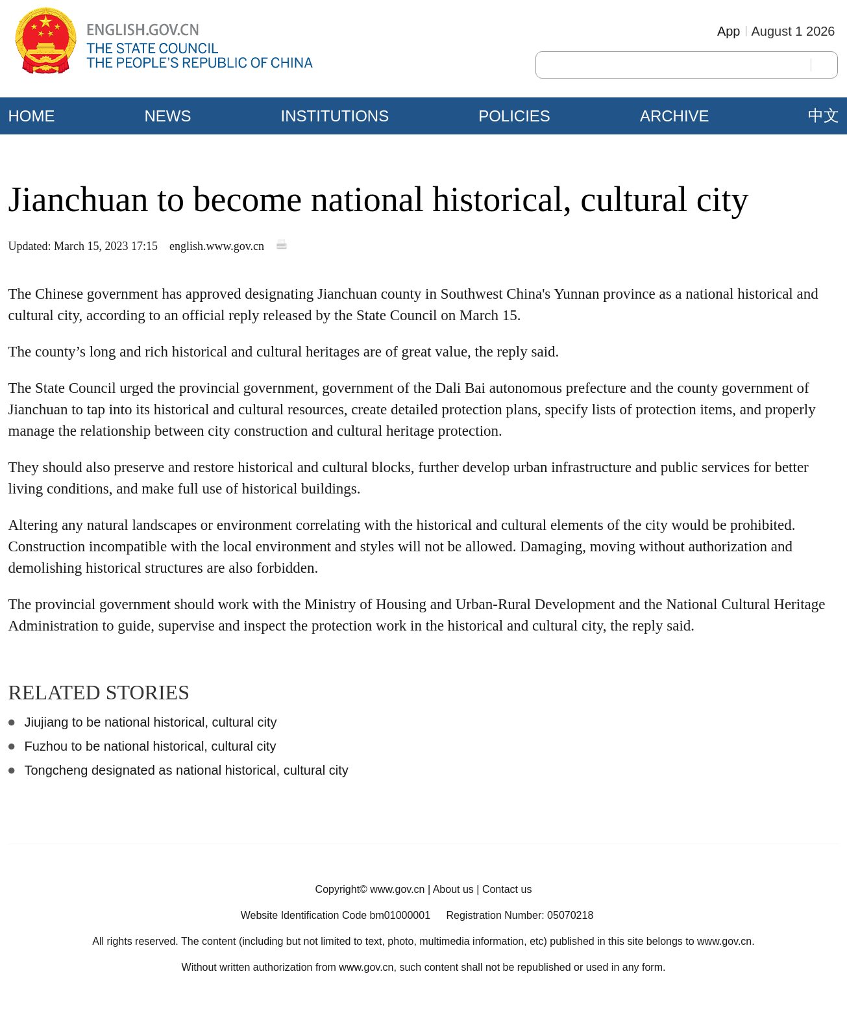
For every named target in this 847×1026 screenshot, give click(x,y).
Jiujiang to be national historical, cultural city (151, 722)
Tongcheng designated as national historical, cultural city (187, 770)
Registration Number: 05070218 (519, 915)
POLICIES (514, 116)
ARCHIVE (674, 116)
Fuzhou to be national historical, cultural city (150, 746)
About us (453, 889)
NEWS (168, 116)
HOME (31, 116)
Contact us (507, 889)
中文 (823, 115)
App (729, 31)
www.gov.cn (397, 889)
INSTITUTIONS (335, 116)
